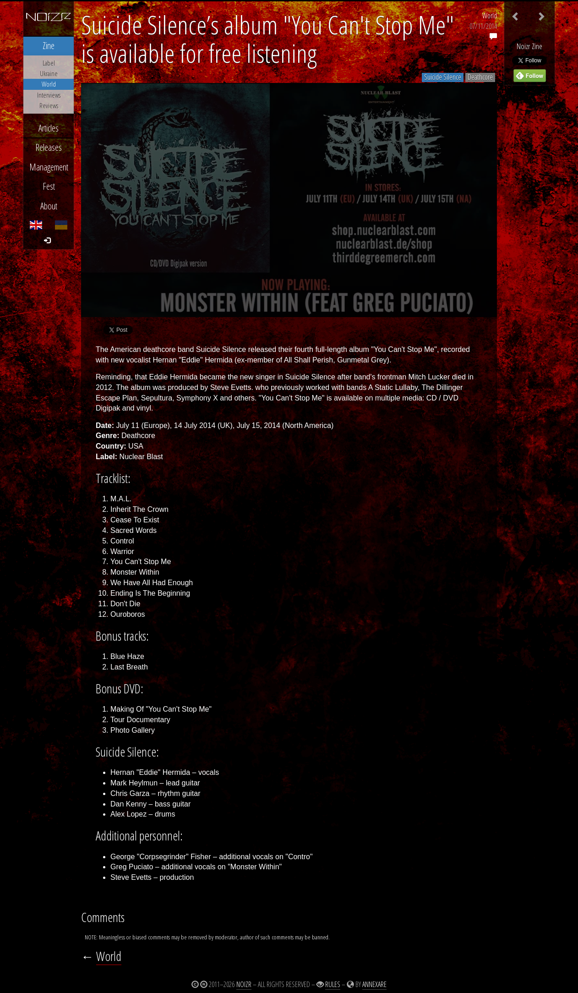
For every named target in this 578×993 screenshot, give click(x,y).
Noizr (243, 984)
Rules (332, 984)
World (489, 16)
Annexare (374, 984)
